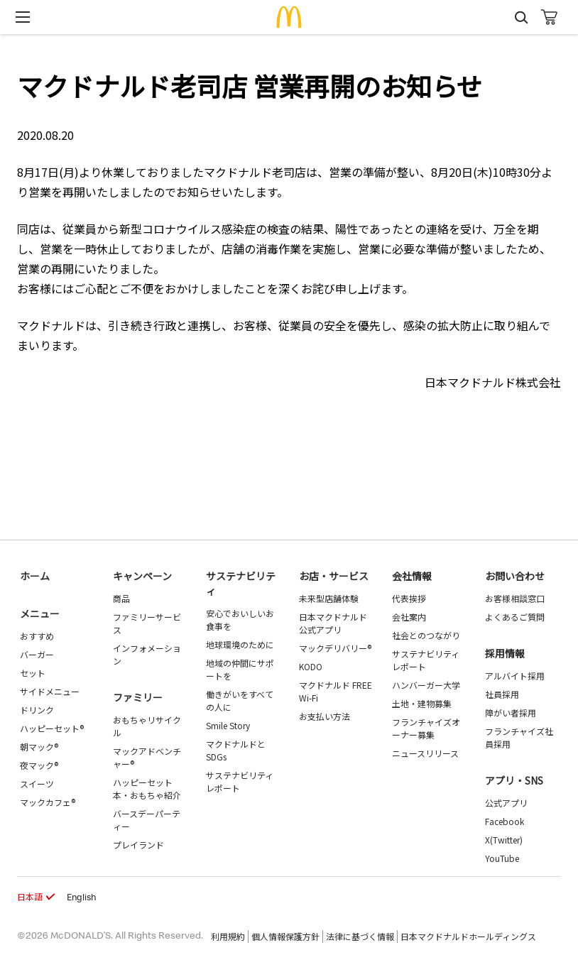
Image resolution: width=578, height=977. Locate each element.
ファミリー (138, 697)
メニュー (40, 613)
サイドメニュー (50, 691)
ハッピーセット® (52, 728)
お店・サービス (334, 576)
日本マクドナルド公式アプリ (333, 623)
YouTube (502, 858)
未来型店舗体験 (329, 598)
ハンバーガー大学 (426, 685)
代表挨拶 (409, 598)
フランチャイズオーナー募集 (426, 728)
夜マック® (39, 765)
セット (32, 673)
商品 (121, 598)
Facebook (504, 821)
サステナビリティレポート (239, 781)
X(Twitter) (504, 840)
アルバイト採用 (515, 676)
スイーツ (37, 783)
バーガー (37, 654)
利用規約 (228, 936)
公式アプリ (506, 803)
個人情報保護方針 (285, 936)
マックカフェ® (47, 802)
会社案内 (409, 617)
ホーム (35, 576)
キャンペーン (142, 576)
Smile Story (228, 725)
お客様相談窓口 (515, 598)
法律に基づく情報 (360, 936)
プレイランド (138, 845)
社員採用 (502, 694)
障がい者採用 (510, 712)
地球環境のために (240, 644)
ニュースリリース (425, 753)
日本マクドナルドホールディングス (468, 936)
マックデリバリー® (335, 648)
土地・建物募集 (422, 703)
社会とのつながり (426, 635)
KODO (310, 666)
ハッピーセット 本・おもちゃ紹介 (147, 788)
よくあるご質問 (515, 617)
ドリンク (37, 710)
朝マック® (39, 747)
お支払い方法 (324, 716)
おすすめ (37, 636)
